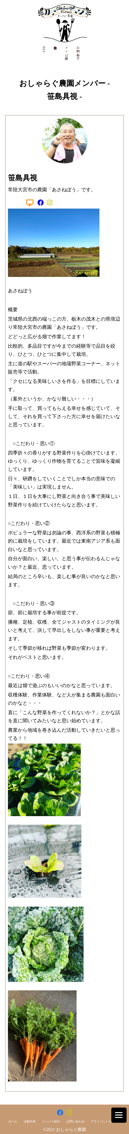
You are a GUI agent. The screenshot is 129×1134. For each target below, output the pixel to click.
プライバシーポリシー (106, 1121)
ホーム (43, 47)
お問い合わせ (78, 51)
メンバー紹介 (66, 49)
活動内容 (29, 1121)
